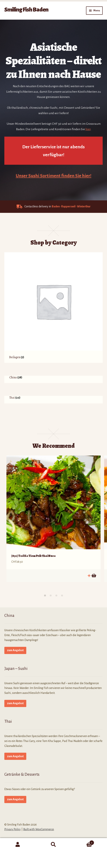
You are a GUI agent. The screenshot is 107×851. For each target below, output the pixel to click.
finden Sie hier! (76, 175)
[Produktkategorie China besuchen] (53, 379)
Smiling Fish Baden (26, 10)
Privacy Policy (12, 829)
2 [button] (51, 595)
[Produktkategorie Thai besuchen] (53, 399)
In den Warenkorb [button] (93, 575)
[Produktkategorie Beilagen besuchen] (53, 307)
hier (88, 129)
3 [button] (56, 595)
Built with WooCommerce (38, 829)
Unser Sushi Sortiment (38, 175)
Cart (82, 842)
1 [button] (45, 595)
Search (53, 844)
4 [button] (62, 595)
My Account (18, 844)
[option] (53, 519)
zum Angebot (15, 650)
